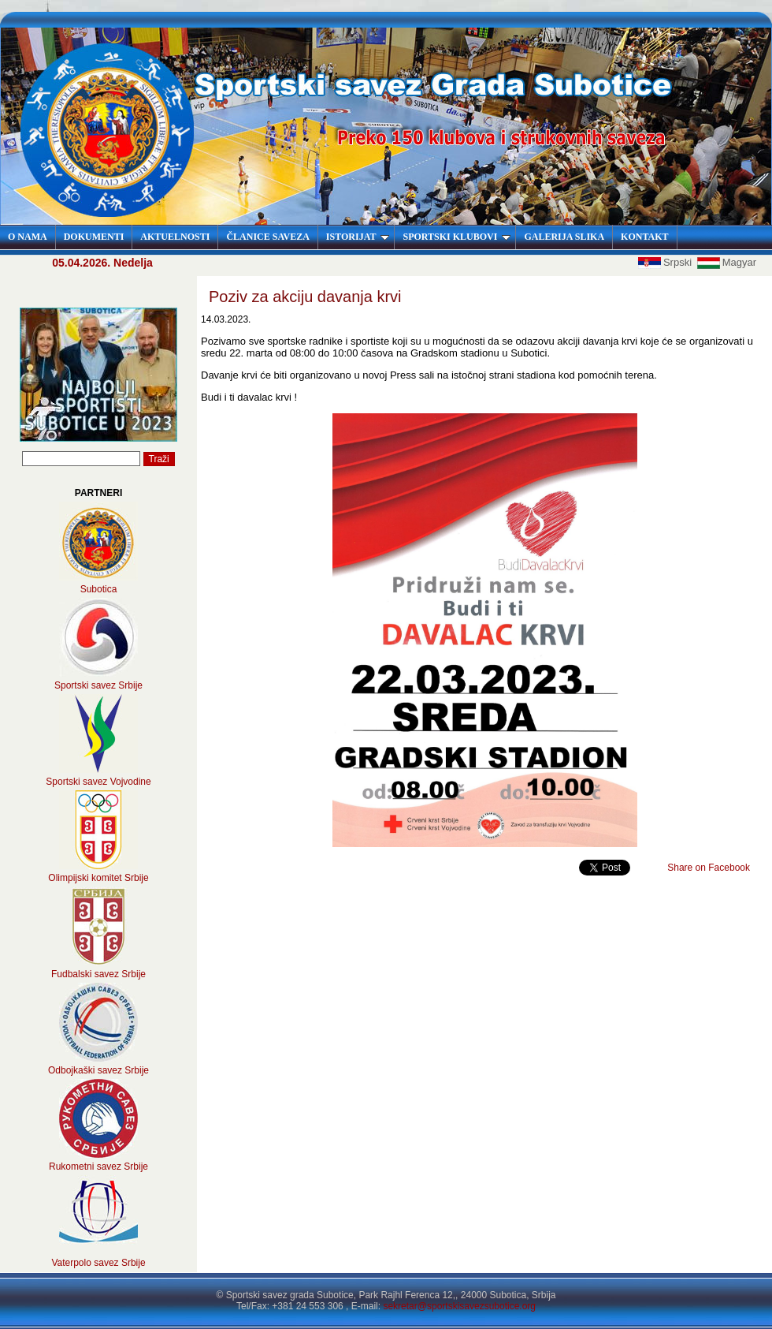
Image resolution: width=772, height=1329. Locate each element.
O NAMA (27, 236)
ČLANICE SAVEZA (267, 236)
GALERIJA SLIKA (564, 236)
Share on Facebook (708, 867)
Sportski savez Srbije (98, 685)
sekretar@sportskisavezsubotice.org (459, 1306)
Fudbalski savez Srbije (98, 974)
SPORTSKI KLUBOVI (456, 236)
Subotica (98, 589)
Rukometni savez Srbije (98, 1166)
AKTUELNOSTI (175, 236)
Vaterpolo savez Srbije (98, 1262)
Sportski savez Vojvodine (98, 781)
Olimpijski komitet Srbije (98, 877)
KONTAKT (644, 236)
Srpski (666, 262)
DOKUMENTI (94, 236)
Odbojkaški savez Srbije (98, 1070)
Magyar (726, 262)
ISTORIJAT (358, 236)
